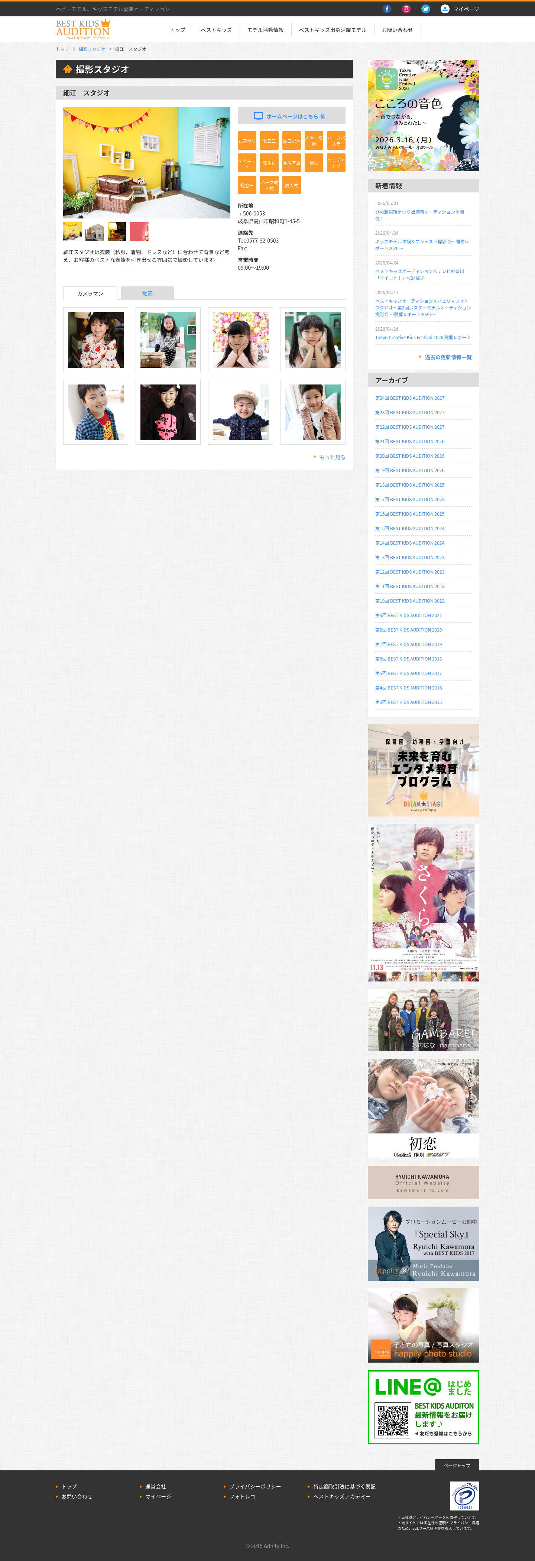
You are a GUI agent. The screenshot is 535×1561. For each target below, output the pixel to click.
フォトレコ (242, 1496)
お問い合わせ (397, 29)
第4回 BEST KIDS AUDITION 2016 (408, 687)
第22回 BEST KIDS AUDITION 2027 (409, 426)
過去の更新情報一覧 (448, 357)
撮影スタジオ (92, 49)
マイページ (158, 1496)
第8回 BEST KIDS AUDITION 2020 (408, 629)
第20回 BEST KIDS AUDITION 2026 (409, 455)
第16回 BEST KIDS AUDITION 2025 (409, 513)
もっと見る (333, 457)
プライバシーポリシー (255, 1486)
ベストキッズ (216, 29)
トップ (177, 29)
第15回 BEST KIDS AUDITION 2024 (409, 528)
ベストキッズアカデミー (341, 1496)
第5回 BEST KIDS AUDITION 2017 (408, 673)
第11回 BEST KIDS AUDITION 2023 (409, 586)
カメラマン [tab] (90, 293)
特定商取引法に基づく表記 (344, 1486)
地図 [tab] (147, 293)
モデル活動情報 (265, 29)
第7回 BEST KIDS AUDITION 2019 (408, 644)
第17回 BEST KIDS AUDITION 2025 (409, 499)
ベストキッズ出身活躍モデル (333, 29)
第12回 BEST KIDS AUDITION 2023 (409, 571)
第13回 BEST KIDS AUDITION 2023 (409, 557)
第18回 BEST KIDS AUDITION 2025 (409, 484)
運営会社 (155, 1486)
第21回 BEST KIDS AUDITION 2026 (409, 441)
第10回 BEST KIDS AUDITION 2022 (409, 600)
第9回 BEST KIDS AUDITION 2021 (408, 615)
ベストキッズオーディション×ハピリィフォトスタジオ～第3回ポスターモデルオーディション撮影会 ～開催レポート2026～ (423, 307)
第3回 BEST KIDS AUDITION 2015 (408, 702)
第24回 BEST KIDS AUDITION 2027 (409, 398)
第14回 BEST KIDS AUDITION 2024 (409, 542)
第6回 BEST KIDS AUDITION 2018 (408, 658)
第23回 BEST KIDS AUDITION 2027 (409, 412)
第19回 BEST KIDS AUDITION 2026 (409, 470)
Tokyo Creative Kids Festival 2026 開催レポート (423, 337)
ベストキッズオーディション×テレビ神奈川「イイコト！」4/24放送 (419, 274)
